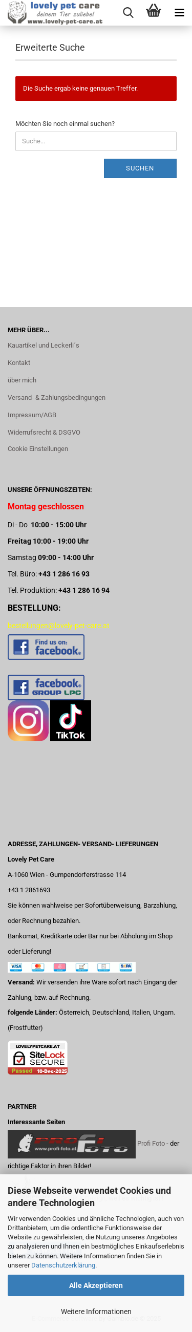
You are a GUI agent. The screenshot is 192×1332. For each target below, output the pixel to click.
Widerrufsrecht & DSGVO (44, 432)
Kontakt (19, 363)
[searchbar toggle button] (128, 13)
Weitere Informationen (96, 1311)
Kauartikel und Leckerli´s (43, 345)
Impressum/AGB (32, 415)
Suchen (140, 168)
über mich (22, 380)
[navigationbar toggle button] (179, 13)
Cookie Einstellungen (38, 449)
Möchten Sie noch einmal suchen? (65, 123)
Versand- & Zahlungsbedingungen (56, 397)
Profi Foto (151, 1144)
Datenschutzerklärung (63, 1265)
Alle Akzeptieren (96, 1285)
